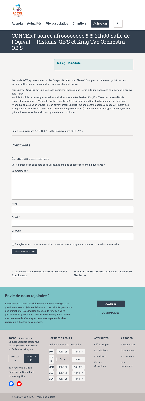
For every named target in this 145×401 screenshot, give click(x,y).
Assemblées (127, 356)
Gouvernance (128, 350)
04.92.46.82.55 (31, 358)
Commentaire (20, 170)
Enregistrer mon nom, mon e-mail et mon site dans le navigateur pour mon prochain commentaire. (67, 244)
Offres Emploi (101, 344)
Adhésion (100, 23)
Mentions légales (46, 396)
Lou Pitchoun (101, 350)
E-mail (16, 217)
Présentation (128, 344)
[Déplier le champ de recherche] (118, 24)
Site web (16, 230)
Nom (15, 203)
